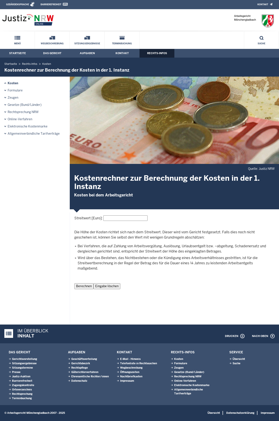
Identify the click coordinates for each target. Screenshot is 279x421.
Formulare (15, 90)
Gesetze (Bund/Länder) (25, 105)
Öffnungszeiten (129, 372)
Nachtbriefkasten (131, 376)
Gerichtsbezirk (80, 363)
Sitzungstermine (22, 367)
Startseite (17, 53)
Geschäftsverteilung (84, 359)
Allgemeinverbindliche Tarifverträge (34, 134)
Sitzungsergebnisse (87, 43)
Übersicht (239, 359)
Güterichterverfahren (84, 372)
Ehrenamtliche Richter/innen (90, 376)
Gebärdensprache (17, 4)
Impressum (127, 381)
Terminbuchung (122, 43)
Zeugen (13, 98)
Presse (16, 372)
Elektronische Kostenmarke (28, 126)
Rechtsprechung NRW (23, 112)
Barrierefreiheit (51, 4)
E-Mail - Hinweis (130, 359)
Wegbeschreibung (52, 43)
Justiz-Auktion (21, 376)
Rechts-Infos (157, 53)
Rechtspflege (79, 367)
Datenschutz (79, 381)
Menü (17, 43)
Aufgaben (87, 53)
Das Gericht (52, 53)
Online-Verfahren (20, 119)
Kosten (46, 64)
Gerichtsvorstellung (24, 359)
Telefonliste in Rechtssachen (138, 363)
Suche (261, 43)
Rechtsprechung (22, 394)
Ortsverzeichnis (22, 389)
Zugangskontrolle (23, 385)
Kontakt (262, 4)
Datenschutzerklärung (240, 413)
